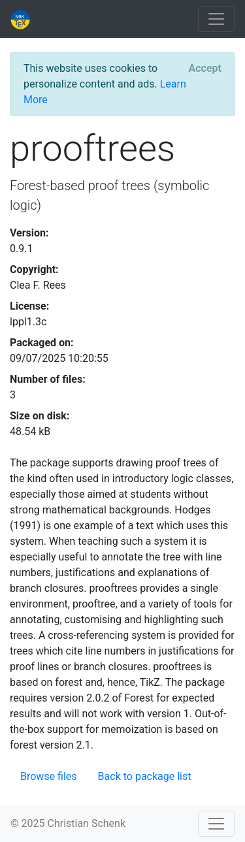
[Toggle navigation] (216, 19)
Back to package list (144, 776)
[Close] (205, 68)
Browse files (48, 776)
